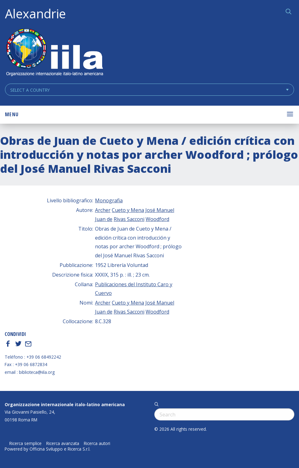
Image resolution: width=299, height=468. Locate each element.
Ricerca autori (97, 443)
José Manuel (159, 210)
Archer (103, 210)
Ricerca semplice (25, 443)
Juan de (103, 219)
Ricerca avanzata (62, 443)
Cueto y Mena (128, 210)
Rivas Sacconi (129, 219)
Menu (12, 114)
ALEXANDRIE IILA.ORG (54, 53)
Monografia (109, 200)
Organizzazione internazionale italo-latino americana (65, 404)
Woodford (157, 219)
